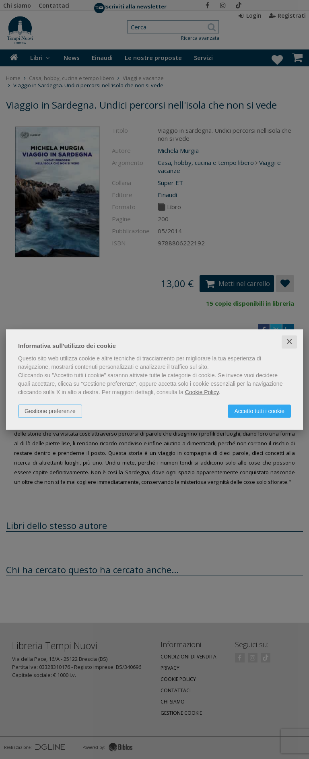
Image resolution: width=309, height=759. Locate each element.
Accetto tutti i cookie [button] (259, 411)
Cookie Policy (202, 392)
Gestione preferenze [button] (50, 411)
